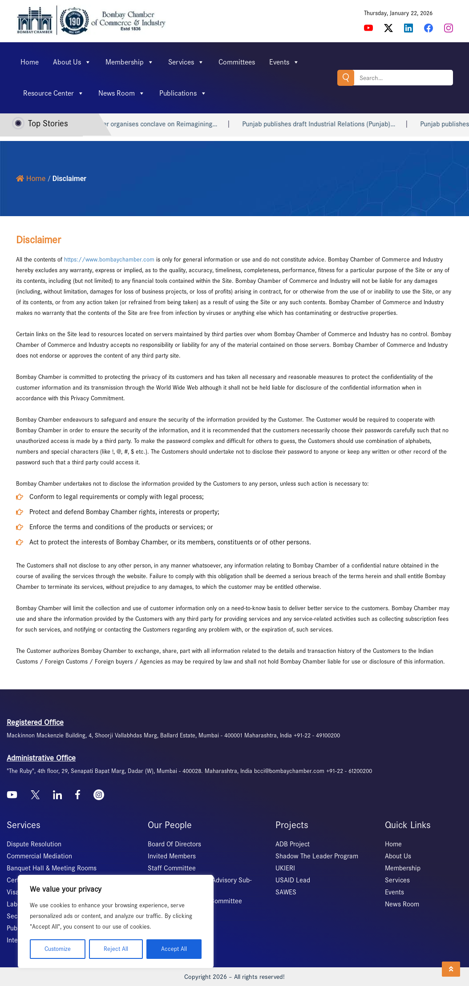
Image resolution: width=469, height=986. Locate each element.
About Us (72, 62)
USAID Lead (292, 880)
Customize (57, 949)
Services (186, 62)
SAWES (285, 892)
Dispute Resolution (34, 844)
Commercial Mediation (39, 856)
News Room (121, 93)
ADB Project (292, 844)
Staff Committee (172, 868)
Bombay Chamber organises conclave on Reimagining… (147, 124)
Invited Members (172, 856)
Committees (236, 62)
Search (346, 77)
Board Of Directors (174, 844)
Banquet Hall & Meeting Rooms (52, 868)
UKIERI (285, 868)
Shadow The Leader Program (316, 856)
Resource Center (53, 93)
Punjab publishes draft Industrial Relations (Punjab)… (328, 124)
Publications (183, 93)
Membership (129, 62)
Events (284, 62)
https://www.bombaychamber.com (109, 259)
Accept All (174, 949)
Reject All (116, 949)
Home (29, 62)
